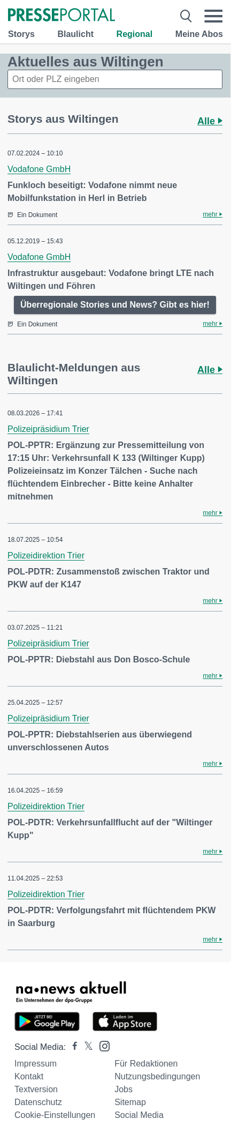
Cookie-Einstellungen (54, 1115)
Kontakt (28, 1076)
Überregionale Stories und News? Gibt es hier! (115, 304)
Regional (135, 34)
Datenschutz (38, 1102)
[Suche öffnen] (186, 16)
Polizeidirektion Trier (45, 555)
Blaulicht (75, 34)
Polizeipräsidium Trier (48, 429)
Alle (209, 121)
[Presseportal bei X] (85, 1046)
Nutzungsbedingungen (157, 1076)
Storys (21, 34)
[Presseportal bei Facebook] (72, 1046)
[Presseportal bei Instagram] (101, 1045)
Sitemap (130, 1102)
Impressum (35, 1063)
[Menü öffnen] (213, 16)
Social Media (139, 1115)
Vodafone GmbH (39, 169)
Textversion (36, 1089)
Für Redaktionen (146, 1063)
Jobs (123, 1089)
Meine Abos (199, 34)
